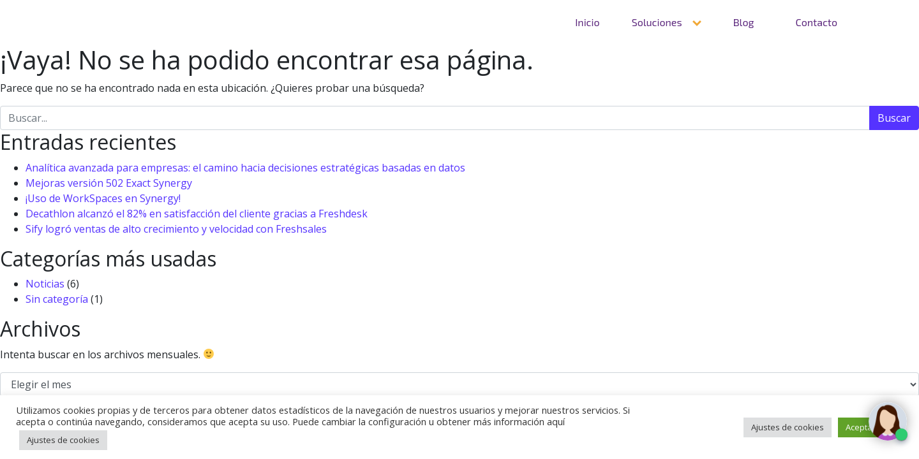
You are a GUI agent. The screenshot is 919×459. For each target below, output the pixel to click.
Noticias (45, 284)
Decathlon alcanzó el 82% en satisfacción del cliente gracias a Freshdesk (197, 214)
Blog (743, 22)
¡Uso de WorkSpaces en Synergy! (103, 198)
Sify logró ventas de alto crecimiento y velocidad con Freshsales (176, 229)
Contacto (816, 22)
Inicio (587, 22)
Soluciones (657, 22)
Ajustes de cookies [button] (63, 440)
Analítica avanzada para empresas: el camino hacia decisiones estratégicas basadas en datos (245, 168)
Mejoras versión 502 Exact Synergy (109, 183)
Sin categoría (57, 299)
